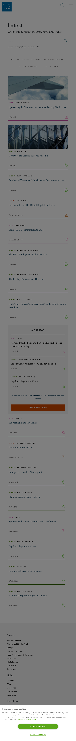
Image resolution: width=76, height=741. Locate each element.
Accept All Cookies (38, 726)
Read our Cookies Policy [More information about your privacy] (27, 719)
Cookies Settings (38, 735)
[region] (38, 723)
